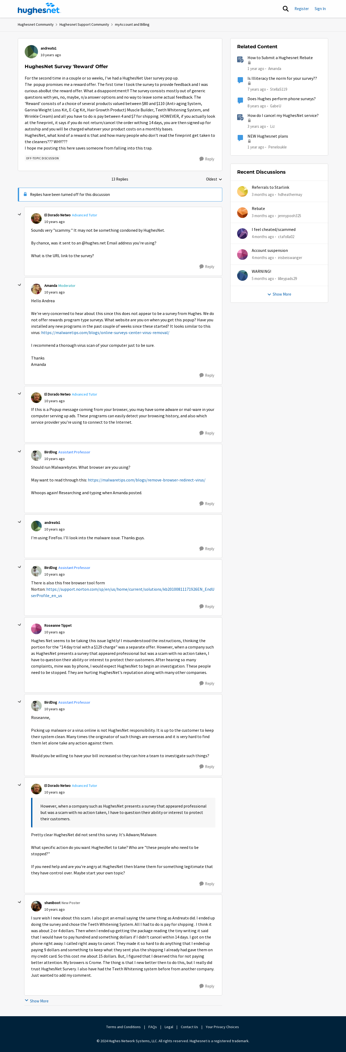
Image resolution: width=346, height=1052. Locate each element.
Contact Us (189, 1026)
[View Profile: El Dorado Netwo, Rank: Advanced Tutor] (36, 218)
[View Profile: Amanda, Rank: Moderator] (36, 289)
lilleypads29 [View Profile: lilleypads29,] (287, 278)
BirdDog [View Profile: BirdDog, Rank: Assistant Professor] (50, 452)
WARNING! (261, 271)
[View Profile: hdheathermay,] (242, 191)
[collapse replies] (19, 214)
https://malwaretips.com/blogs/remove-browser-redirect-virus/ (147, 480)
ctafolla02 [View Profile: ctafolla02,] (286, 236)
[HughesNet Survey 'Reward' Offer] (54, 222)
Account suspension (270, 250)
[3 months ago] (263, 195)
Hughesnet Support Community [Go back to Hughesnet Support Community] (84, 24)
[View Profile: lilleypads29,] (242, 275)
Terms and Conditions (123, 1026)
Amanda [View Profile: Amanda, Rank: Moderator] (50, 285)
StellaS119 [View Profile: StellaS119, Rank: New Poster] (278, 88)
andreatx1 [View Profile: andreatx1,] (49, 48)
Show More (36, 1000)
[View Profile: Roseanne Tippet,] (36, 629)
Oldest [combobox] (214, 179)
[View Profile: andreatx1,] (31, 51)
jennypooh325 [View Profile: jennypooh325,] (289, 215)
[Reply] (206, 159)
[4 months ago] (263, 237)
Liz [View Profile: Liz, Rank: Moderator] (272, 126)
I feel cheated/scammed (274, 229)
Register (301, 8)
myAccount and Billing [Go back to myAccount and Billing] (132, 24)
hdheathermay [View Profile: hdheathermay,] (290, 194)
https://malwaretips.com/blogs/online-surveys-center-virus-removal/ (105, 332)
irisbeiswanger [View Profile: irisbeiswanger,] (290, 257)
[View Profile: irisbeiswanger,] (242, 254)
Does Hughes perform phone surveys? (281, 99)
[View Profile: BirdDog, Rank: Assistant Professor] (36, 455)
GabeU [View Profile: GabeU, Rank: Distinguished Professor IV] (275, 105)
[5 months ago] (263, 279)
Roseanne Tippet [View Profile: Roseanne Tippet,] (57, 625)
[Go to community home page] (39, 9)
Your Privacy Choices (223, 1026)
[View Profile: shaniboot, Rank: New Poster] (36, 906)
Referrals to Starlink (270, 187)
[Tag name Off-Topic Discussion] (42, 158)
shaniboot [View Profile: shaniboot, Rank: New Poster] (52, 902)
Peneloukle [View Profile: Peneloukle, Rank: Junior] (277, 146)
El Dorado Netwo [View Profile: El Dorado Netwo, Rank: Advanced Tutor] (57, 215)
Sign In (320, 8)
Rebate (258, 208)
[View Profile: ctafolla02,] (242, 233)
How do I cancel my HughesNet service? (283, 115)
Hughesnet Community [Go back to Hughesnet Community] (36, 24)
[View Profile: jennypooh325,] (242, 212)
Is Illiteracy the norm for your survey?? (282, 78)
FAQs (152, 1026)
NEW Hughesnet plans (267, 136)
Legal (169, 1026)
